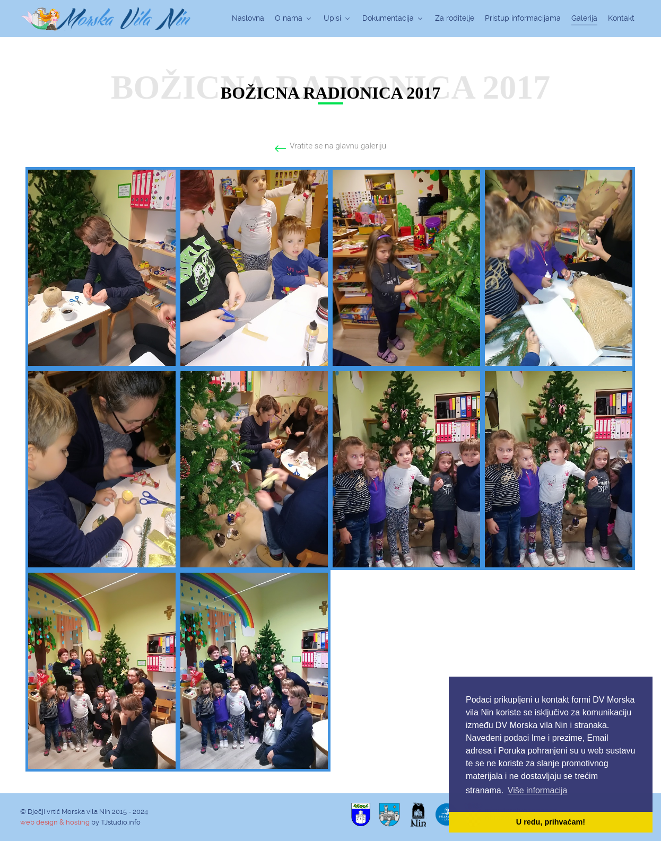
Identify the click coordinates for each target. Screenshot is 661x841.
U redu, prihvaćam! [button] (550, 822)
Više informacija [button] (538, 790)
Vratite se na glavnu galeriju (338, 146)
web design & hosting (55, 822)
